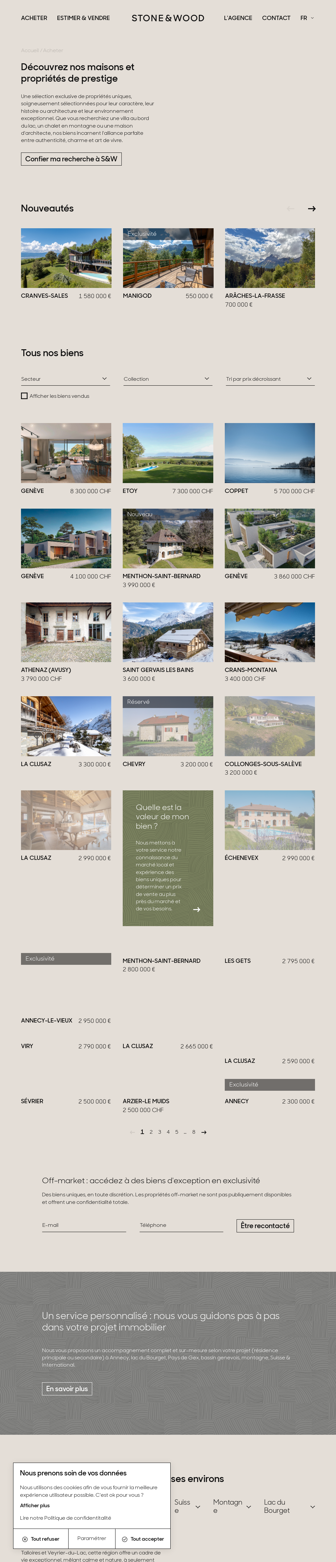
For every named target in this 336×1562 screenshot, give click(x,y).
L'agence (238, 19)
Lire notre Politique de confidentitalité (65, 1518)
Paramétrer (91, 1538)
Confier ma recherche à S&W (71, 159)
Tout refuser (40, 1539)
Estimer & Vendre (83, 19)
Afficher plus (35, 1506)
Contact (276, 19)
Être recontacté (265, 1188)
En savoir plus (67, 1351)
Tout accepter (143, 1539)
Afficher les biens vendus (59, 396)
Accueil (30, 50)
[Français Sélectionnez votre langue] (307, 19)
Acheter (34, 19)
